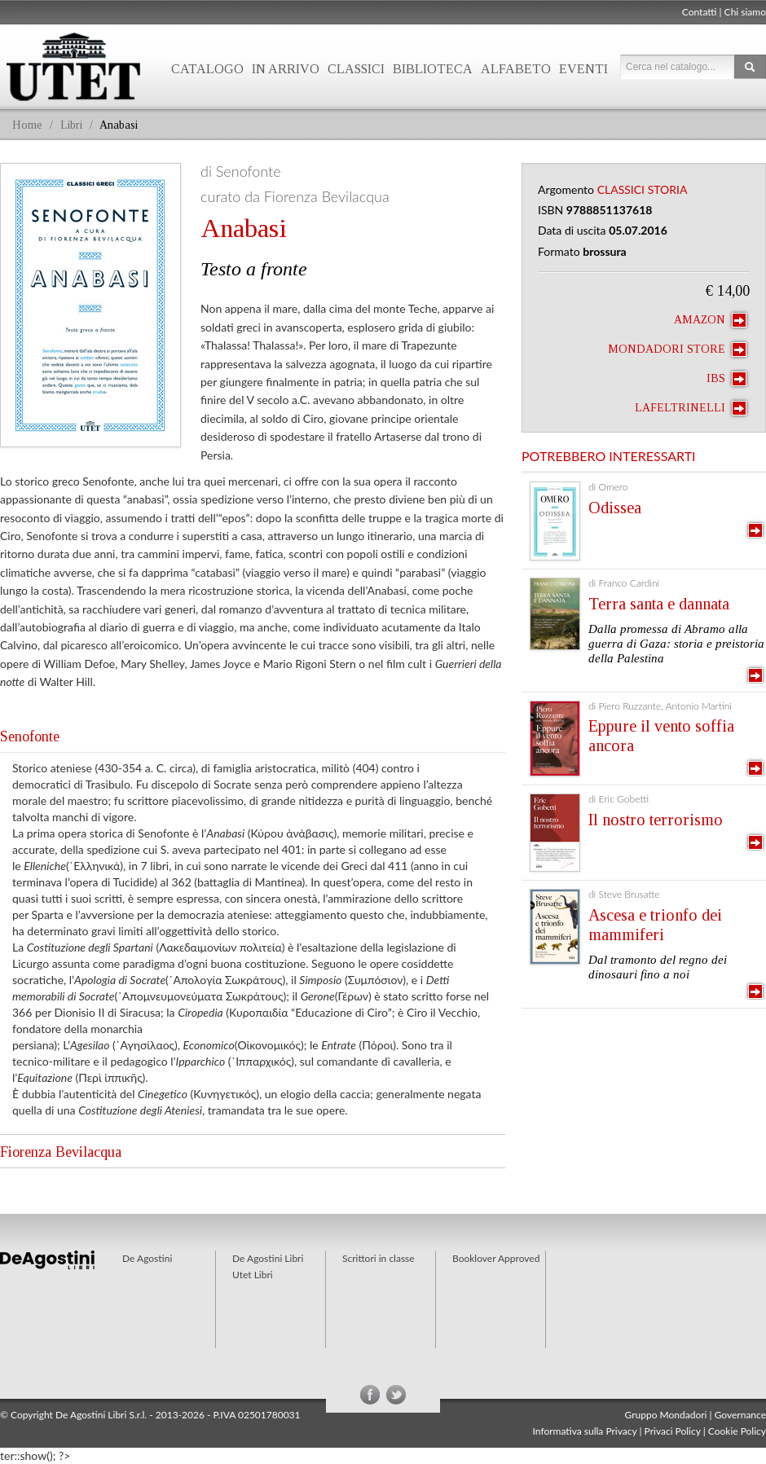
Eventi (583, 69)
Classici (356, 69)
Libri (71, 125)
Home (27, 125)
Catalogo (207, 69)
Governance (740, 1415)
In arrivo (285, 69)
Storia (668, 189)
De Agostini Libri (267, 1258)
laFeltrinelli (690, 408)
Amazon (710, 320)
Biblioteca (433, 69)
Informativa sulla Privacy (585, 1431)
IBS (726, 378)
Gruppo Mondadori (666, 1415)
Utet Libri (252, 1274)
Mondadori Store (677, 349)
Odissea (614, 508)
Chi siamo (745, 12)
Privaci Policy (673, 1431)
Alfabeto (516, 69)
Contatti (699, 12)
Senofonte (29, 736)
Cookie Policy (737, 1431)
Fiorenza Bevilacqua (60, 1152)
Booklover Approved (495, 1258)
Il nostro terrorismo (655, 820)
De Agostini (147, 1258)
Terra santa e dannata (658, 604)
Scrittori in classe (378, 1258)
